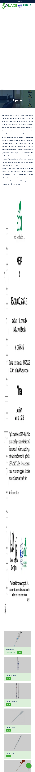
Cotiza (19, 657)
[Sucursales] (22, 1)
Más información (11, 657)
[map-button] (10, 1)
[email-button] (16, 1)
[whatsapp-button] (28, 765)
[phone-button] (13, 1)
